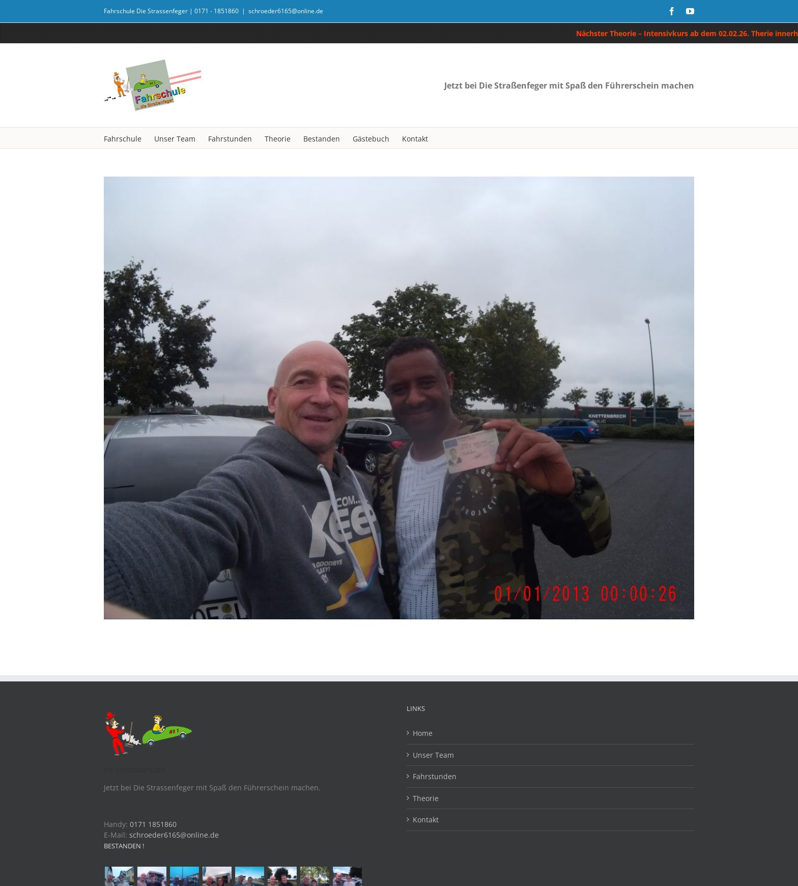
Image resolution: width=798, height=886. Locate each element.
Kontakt (426, 819)
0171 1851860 (153, 824)
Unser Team (433, 755)
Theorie (426, 798)
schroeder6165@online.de (285, 11)
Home (423, 733)
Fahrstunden (435, 776)
